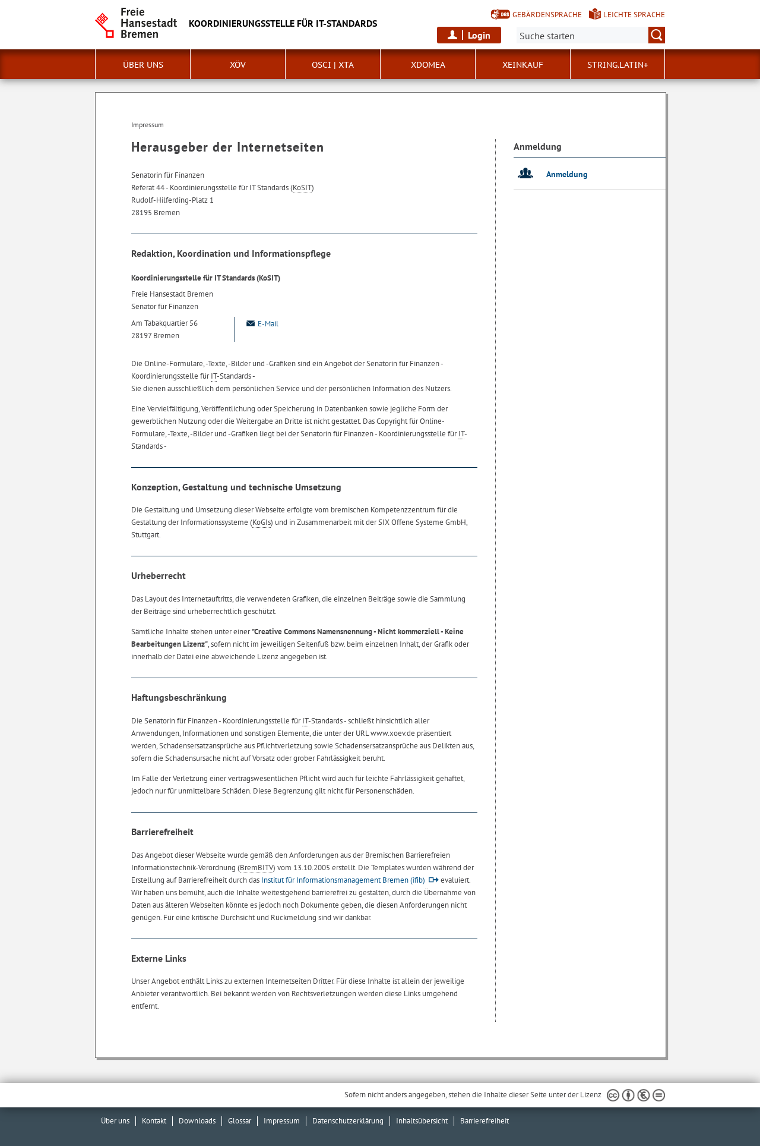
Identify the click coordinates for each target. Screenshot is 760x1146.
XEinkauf (522, 64)
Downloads (197, 1121)
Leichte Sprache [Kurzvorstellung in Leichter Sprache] (634, 15)
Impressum (282, 1121)
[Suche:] (591, 35)
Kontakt (154, 1121)
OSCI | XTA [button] (333, 64)
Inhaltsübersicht (422, 1121)
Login (479, 35)
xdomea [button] (428, 64)
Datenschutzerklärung (348, 1121)
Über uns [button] (143, 64)
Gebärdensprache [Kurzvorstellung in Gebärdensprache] (547, 15)
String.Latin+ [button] (617, 64)
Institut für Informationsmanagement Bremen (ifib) (343, 880)
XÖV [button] (238, 64)
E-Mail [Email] (261, 324)
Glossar (239, 1121)
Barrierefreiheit (484, 1121)
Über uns (115, 1121)
